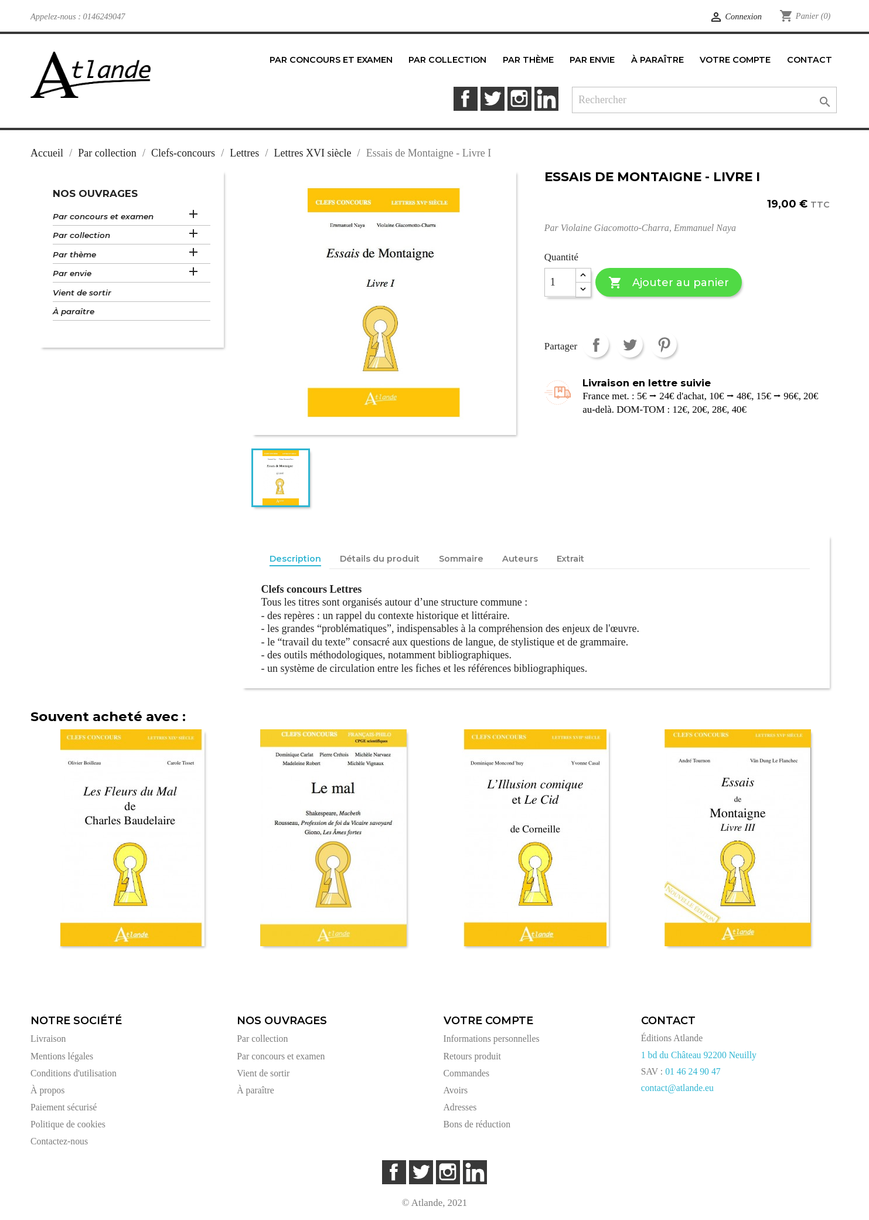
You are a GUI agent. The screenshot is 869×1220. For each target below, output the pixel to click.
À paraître (73, 311)
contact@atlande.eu (677, 1088)
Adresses (460, 1107)
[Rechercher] (704, 100)
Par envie (72, 273)
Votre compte (488, 1020)
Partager (595, 344)
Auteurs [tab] (520, 558)
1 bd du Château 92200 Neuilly (698, 1055)
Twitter (492, 99)
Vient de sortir (82, 292)
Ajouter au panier (668, 283)
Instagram (519, 99)
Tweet (629, 344)
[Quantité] (560, 282)
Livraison (48, 1039)
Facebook (466, 99)
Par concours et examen (103, 216)
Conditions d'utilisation (73, 1073)
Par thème (74, 254)
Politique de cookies (67, 1124)
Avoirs (456, 1090)
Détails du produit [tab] (380, 558)
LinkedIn (546, 99)
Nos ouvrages (95, 193)
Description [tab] (295, 558)
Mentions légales (61, 1056)
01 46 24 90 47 (693, 1071)
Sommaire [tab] (461, 558)
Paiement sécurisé (63, 1107)
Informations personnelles (492, 1039)
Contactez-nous (59, 1141)
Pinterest (663, 344)
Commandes (467, 1073)
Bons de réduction (477, 1124)
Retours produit (472, 1056)
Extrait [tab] (570, 558)
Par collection (81, 235)
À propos (47, 1090)
